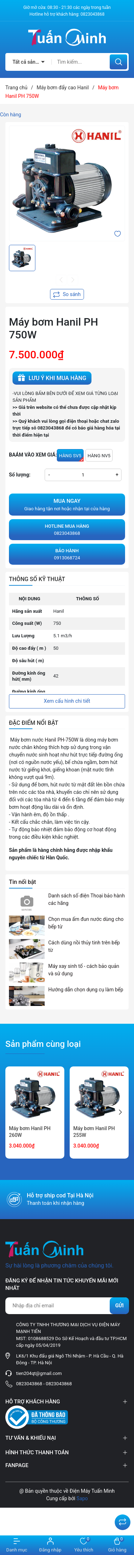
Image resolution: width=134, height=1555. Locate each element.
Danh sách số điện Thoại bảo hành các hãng (86, 899)
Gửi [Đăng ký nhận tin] (119, 1305)
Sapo (82, 1498)
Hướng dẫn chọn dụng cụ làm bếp (85, 989)
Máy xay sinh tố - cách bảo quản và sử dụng (83, 969)
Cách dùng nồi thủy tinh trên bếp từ (84, 946)
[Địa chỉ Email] (67, 1305)
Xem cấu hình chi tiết (67, 701)
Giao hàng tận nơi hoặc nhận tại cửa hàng (67, 504)
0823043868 (92, 14)
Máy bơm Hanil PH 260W (29, 1132)
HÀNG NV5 (99, 455)
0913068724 (67, 553)
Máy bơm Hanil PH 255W (94, 1132)
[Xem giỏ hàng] (117, 1545)
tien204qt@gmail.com (39, 1373)
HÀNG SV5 (71, 457)
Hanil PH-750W (61, 740)
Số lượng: (19, 475)
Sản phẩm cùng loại (43, 1044)
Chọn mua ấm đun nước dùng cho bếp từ (86, 922)
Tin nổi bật (22, 882)
